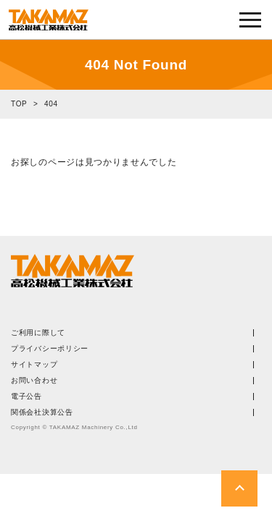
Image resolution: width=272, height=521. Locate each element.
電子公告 (26, 396)
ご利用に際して (38, 332)
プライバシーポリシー (49, 348)
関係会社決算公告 (42, 412)
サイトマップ (34, 364)
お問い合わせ (34, 380)
